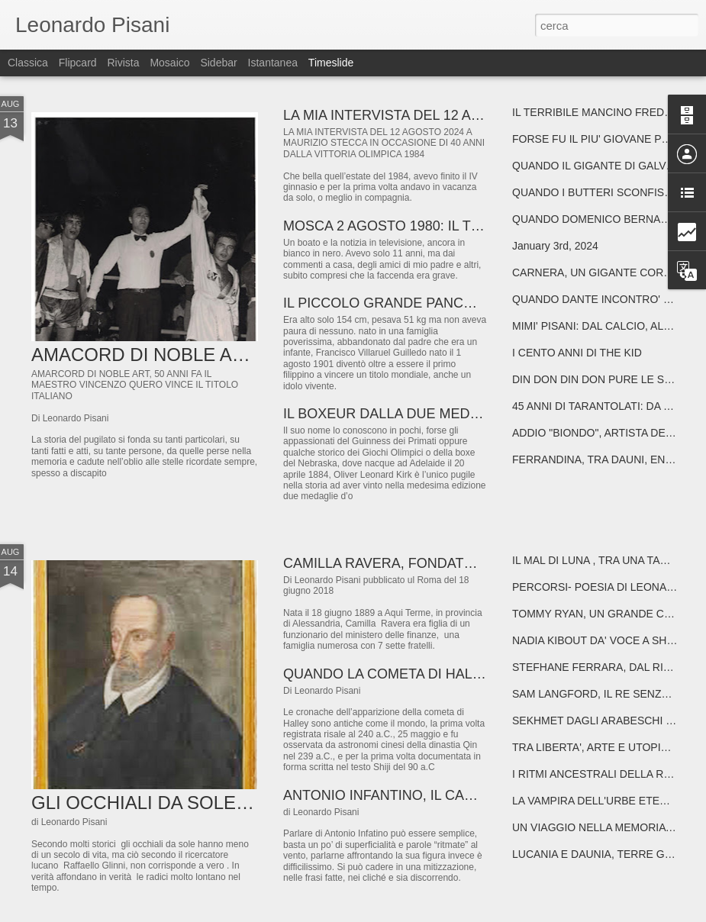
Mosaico (169, 62)
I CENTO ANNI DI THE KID (577, 353)
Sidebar (218, 62)
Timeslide (330, 62)
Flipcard (78, 62)
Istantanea (273, 62)
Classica (28, 62)
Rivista (123, 62)
